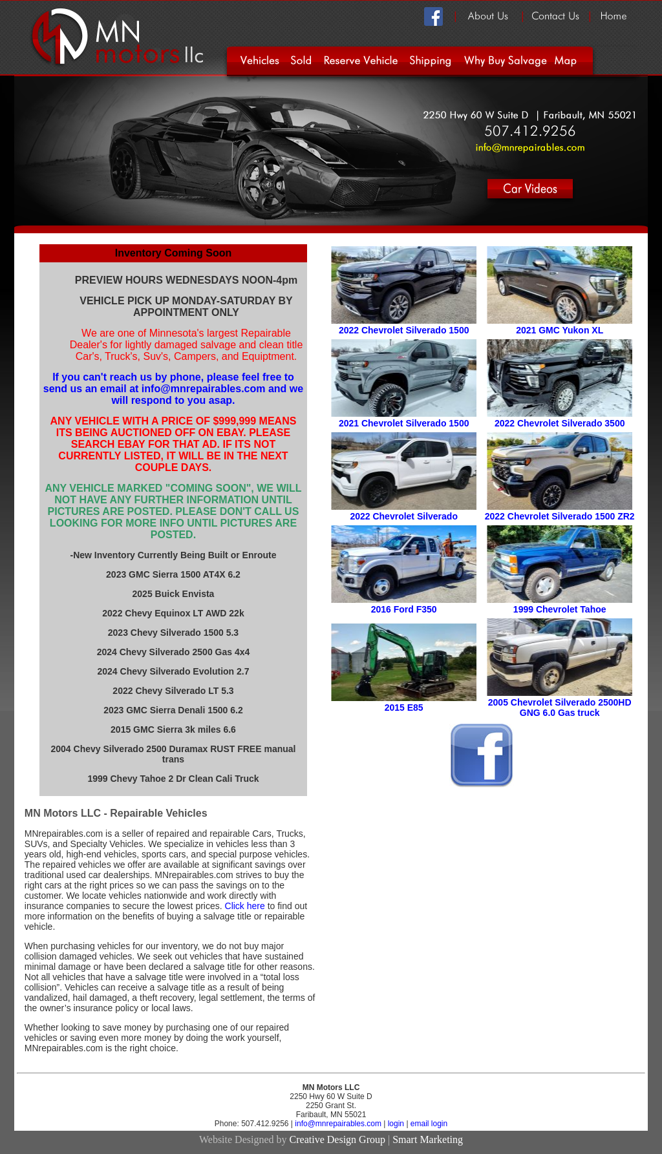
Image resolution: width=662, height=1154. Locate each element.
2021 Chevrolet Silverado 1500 (404, 423)
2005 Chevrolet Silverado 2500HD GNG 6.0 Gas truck (560, 707)
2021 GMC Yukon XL (559, 330)
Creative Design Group (337, 1139)
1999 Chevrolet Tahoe (559, 609)
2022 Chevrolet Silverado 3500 (560, 423)
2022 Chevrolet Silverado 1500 (404, 330)
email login (429, 1123)
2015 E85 (404, 707)
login (396, 1123)
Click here (245, 906)
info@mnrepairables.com (339, 1123)
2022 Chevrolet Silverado (404, 516)
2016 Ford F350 (404, 609)
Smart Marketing (427, 1139)
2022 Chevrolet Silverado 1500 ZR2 (560, 516)
